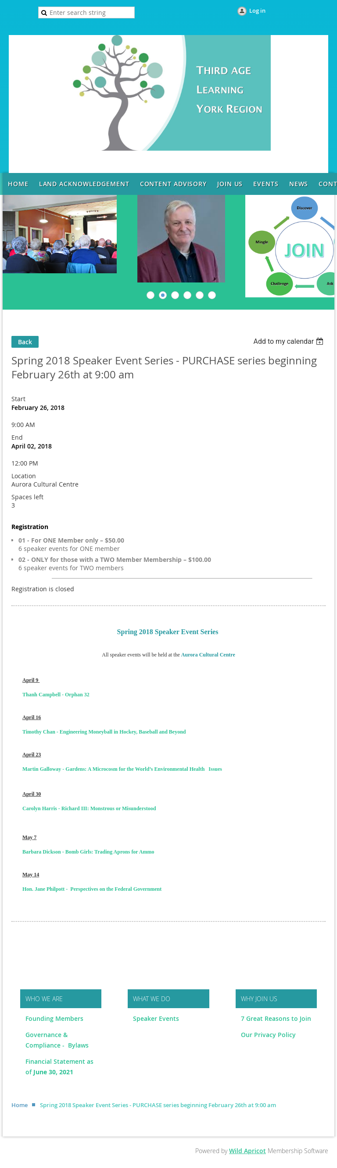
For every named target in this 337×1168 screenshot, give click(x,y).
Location (23, 476)
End (17, 437)
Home (19, 1105)
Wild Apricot (247, 1151)
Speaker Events (157, 1018)
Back (25, 342)
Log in (257, 10)
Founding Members (54, 1018)
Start (18, 399)
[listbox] (289, 341)
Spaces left (27, 497)
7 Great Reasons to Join (276, 1018)
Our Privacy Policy (268, 1034)
